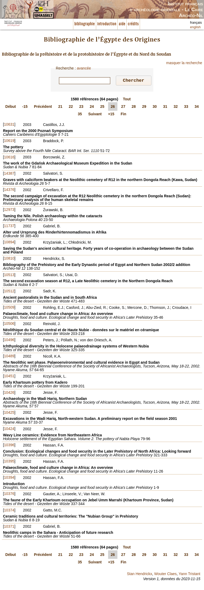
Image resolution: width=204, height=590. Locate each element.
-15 (25, 107)
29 (144, 107)
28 (134, 107)
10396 (9, 446)
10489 (9, 357)
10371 (9, 527)
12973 (9, 210)
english (195, 27)
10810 (9, 259)
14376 (9, 190)
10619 (9, 141)
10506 (9, 324)
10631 (9, 125)
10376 (9, 494)
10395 (9, 462)
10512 (9, 292)
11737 (9, 226)
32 (175, 107)
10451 (9, 377)
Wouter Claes (165, 574)
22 (71, 107)
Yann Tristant (189, 574)
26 (113, 107)
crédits (133, 24)
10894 (9, 243)
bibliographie (84, 24)
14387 (9, 174)
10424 (9, 429)
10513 (9, 275)
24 (92, 107)
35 (80, 115)
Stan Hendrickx (139, 574)
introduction (106, 24)
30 (155, 107)
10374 (9, 511)
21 (60, 107)
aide (122, 24)
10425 (9, 413)
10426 (9, 393)
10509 (9, 308)
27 (123, 107)
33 (186, 107)
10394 (9, 478)
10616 (9, 158)
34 (196, 107)
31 (165, 107)
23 (81, 107)
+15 (111, 115)
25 (102, 107)
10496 (9, 340)
